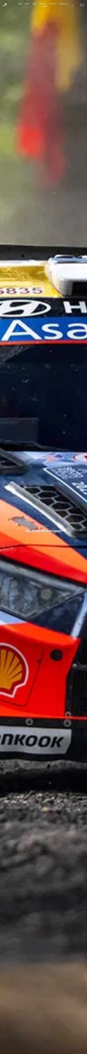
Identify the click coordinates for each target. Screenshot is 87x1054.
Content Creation (43, 525)
